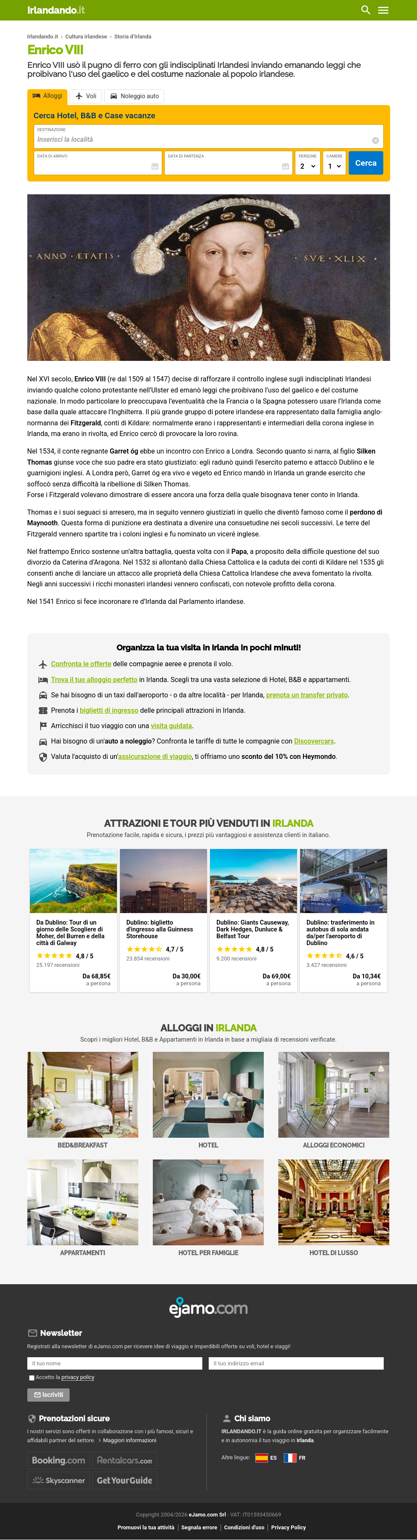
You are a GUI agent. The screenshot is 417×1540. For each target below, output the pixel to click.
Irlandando (56, 10)
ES (266, 1458)
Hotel (208, 1100)
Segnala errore (199, 1528)
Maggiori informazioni (129, 1441)
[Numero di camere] (335, 166)
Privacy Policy (288, 1528)
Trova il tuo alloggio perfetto (94, 680)
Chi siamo (252, 1418)
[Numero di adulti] (308, 166)
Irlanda (305, 1441)
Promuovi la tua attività (145, 1528)
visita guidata (171, 726)
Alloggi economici (333, 1100)
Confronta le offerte (81, 664)
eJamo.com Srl (207, 1515)
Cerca (365, 163)
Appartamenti (82, 1207)
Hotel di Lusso (333, 1207)
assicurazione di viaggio (155, 756)
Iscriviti (53, 1395)
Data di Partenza (186, 156)
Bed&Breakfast (82, 1100)
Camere (335, 156)
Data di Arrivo (52, 156)
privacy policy (77, 1377)
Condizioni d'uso (244, 1528)
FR (294, 1458)
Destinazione (52, 129)
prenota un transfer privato (307, 695)
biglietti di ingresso (109, 710)
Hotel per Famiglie (208, 1207)
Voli (91, 96)
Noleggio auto (140, 96)
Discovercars (314, 741)
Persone (308, 156)
